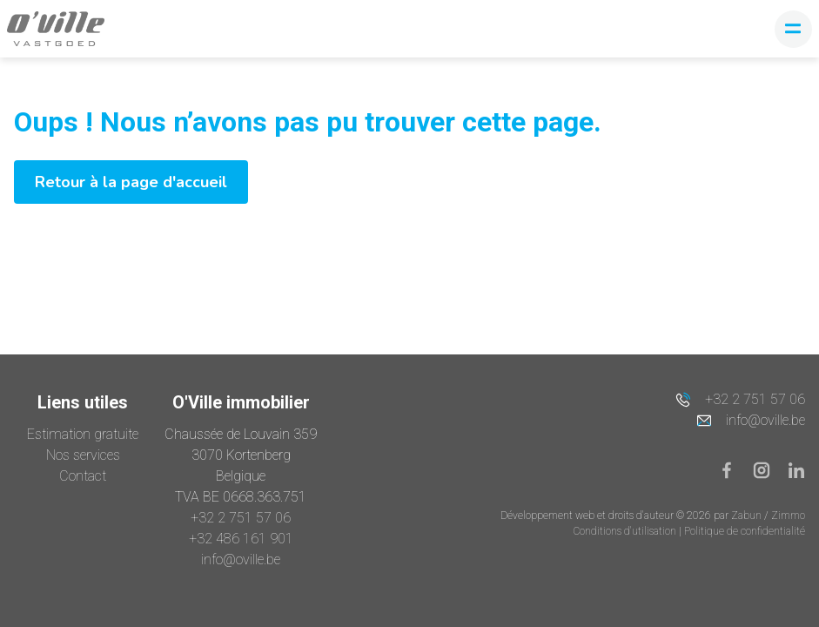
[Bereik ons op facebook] (733, 469)
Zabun (746, 515)
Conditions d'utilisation (626, 531)
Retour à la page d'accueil (131, 182)
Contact (82, 476)
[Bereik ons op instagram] (768, 469)
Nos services (83, 455)
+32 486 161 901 (241, 538)
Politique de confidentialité (744, 531)
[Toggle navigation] (793, 29)
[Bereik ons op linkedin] (796, 469)
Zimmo (788, 515)
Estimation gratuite (82, 434)
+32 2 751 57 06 (241, 517)
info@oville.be (240, 559)
